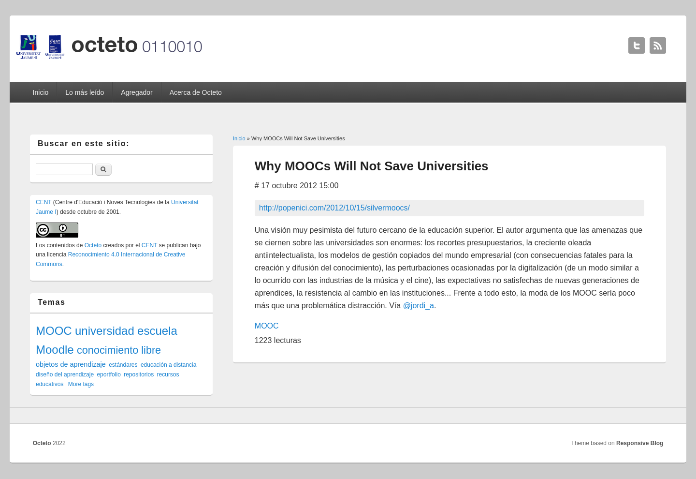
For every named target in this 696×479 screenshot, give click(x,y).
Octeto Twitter (636, 45)
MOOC (267, 326)
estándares (123, 364)
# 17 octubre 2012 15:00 (296, 185)
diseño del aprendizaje (65, 374)
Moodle (55, 349)
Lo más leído (84, 92)
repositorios (139, 374)
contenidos (61, 245)
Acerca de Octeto (196, 92)
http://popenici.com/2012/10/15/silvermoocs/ (334, 208)
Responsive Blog (639, 443)
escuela (157, 330)
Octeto (93, 245)
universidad (104, 330)
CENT (43, 202)
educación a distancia (168, 364)
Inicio (41, 92)
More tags (81, 384)
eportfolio (108, 374)
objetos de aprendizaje (71, 364)
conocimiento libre (119, 350)
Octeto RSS (658, 45)
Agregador (136, 92)
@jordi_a (418, 305)
